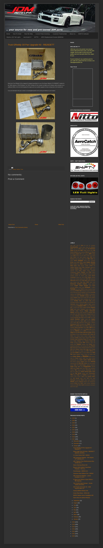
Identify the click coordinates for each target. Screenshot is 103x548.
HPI (71, 307)
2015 (73, 524)
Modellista (72, 327)
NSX (85, 331)
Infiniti (75, 309)
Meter (88, 324)
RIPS (74, 349)
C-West (91, 265)
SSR (74, 361)
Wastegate (72, 380)
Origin (91, 334)
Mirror (86, 325)
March (75, 514)
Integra (86, 311)
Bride (81, 264)
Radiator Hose (85, 344)
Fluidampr (84, 290)
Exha (83, 287)
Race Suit (93, 342)
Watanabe (78, 380)
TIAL (74, 371)
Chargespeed (73, 272)
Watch (82, 380)
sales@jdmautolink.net (76, 62)
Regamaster (75, 347)
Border (71, 262)
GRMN (93, 300)
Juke (76, 314)
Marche (86, 322)
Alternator (83, 252)
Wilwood (81, 381)
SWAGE (93, 366)
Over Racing (77, 336)
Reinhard (84, 347)
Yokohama (93, 383)
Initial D (78, 309)
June (75, 507)
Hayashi (93, 304)
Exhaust (87, 287)
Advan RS (88, 247)
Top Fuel (72, 373)
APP (81, 253)
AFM (79, 248)
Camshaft (87, 267)
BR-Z (81, 262)
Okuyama (85, 334)
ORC (89, 334)
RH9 (71, 349)
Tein (76, 370)
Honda (88, 305)
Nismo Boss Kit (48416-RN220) (81, 497)
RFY (94, 347)
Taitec (81, 368)
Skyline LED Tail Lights (13, 37)
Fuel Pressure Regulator (80, 292)
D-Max (77, 279)
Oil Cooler (88, 332)
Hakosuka (72, 304)
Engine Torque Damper (81, 285)
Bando (88, 257)
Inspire (87, 309)
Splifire (81, 359)
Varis (83, 376)
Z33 (75, 384)
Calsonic (76, 267)
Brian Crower (73, 263)
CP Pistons (81, 275)
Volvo (85, 378)
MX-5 (78, 329)
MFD (71, 326)
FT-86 (73, 292)
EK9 (94, 282)
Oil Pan (93, 332)
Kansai (82, 315)
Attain (84, 255)
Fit (75, 290)
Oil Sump (77, 334)
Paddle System (91, 336)
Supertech (93, 364)
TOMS (93, 371)
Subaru (85, 363)
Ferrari (93, 289)
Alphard (76, 252)
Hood (91, 305)
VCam (85, 376)
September (77, 500)
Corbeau (72, 275)
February (76, 516)
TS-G (81, 374)
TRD (71, 375)
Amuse (93, 252)
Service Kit (86, 354)
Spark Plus (85, 358)
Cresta (77, 277)
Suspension (87, 366)
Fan (77, 289)
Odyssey (93, 330)
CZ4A (74, 279)
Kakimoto (77, 315)
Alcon (91, 250)
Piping (80, 337)
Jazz (94, 312)
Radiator (79, 344)
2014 (73, 526)
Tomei (82, 371)
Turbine (84, 375)
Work (82, 383)
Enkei (90, 285)
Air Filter (80, 250)
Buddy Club (77, 265)
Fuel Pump (88, 292)
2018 (73, 437)
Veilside (89, 376)
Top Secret (78, 373)
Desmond (93, 279)
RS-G (76, 350)
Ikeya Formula (86, 307)
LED (89, 319)
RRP (73, 350)
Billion (83, 258)
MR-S (91, 327)
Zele (77, 384)
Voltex (81, 378)
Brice (78, 263)
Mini (81, 325)
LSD (77, 322)
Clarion (93, 272)
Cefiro (80, 270)
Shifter (74, 356)
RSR (79, 350)
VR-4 (88, 378)
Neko (71, 330)
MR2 (94, 327)
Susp (82, 366)
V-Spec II (79, 376)
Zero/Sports (87, 384)
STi (77, 363)
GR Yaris (93, 299)
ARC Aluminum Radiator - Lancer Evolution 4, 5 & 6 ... (82, 476)
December (76, 441)
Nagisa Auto (88, 329)
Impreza (93, 307)
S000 (71, 352)
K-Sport (89, 314)
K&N (92, 314)
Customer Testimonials (60, 34)
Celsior (88, 270)
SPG (78, 359)
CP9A (86, 275)
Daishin (81, 279)
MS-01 (71, 329)
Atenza (77, 255)
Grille (90, 300)
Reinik (87, 347)
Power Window (77, 340)
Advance (93, 247)
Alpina (79, 252)
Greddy (14, 169)
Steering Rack (73, 363)
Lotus (71, 322)
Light (82, 320)
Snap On (72, 358)
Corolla (76, 275)
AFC (77, 248)
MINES (78, 325)
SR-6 (71, 361)
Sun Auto (90, 363)
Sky (81, 356)
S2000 (77, 352)
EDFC (91, 282)
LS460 (74, 322)
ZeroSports (92, 384)
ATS (82, 255)
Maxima (93, 322)
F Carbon (93, 287)
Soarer (76, 358)
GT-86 (84, 302)
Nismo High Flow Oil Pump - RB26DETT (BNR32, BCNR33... (84, 452)
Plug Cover (92, 337)
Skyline (18, 169)
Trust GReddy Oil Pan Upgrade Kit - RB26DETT (31, 45)
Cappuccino (92, 267)
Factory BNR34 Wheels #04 (80, 490)
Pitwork (87, 337)
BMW (92, 258)
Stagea (82, 361)
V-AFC (75, 376)
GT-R (91, 302)
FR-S (91, 290)
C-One (86, 265)
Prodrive (87, 340)
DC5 (87, 279)
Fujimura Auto (73, 294)
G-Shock (72, 295)
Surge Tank (77, 366)
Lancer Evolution (75, 319)
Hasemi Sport (87, 304)
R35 (84, 342)
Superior (88, 364)
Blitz (89, 259)
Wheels (72, 381)
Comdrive (89, 273)
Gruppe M (77, 302)
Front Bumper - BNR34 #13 (80, 471)
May (75, 510)
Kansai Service (88, 315)
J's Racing (89, 312)
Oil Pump (72, 334)
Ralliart (90, 344)
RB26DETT (78, 346)
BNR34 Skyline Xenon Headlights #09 (83, 495)
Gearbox (93, 297)
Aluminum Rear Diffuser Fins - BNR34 (83, 473)
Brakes (88, 262)
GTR (94, 302)
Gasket (75, 297)
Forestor (88, 290)
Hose (94, 305)
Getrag (72, 299)
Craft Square (91, 275)
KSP (89, 317)
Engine (89, 284)
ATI (80, 255)
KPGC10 (86, 317)
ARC (90, 254)
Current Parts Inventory (43, 34)
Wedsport (93, 380)
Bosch (75, 262)
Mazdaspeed (73, 324)
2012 (73, 531)
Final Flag (72, 290)
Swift (71, 368)
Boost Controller (91, 260)
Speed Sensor (92, 358)
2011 (73, 533)
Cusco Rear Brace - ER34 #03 (81, 493)
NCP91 (93, 329)
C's (94, 265)
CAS (91, 269)
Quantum (76, 342)
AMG (90, 252)
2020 (73, 432)
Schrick (90, 352)
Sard (88, 352)
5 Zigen (81, 245)
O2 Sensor (89, 330)
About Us (72, 34)
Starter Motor (87, 361)
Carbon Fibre (78, 269)
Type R (90, 374)
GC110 (82, 297)
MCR (78, 324)
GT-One (88, 302)
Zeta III (71, 386)
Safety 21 (81, 352)
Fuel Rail (93, 292)
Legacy (93, 319)
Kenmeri (76, 317)
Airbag (84, 250)
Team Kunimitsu (91, 368)
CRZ (83, 277)
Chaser (78, 272)
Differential (72, 280)
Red (71, 347)
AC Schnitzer (92, 245)
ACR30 (80, 247)
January (76, 519)
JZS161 (85, 314)
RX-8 (91, 351)
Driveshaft (93, 280)
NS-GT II (81, 330)
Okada (81, 334)
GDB (85, 297)
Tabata (77, 368)
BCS (94, 257)
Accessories (74, 247)
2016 (73, 522)
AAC (87, 245)
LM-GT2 (89, 320)
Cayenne (72, 270)
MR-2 (88, 327)
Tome (79, 371)
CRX (80, 277)
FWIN (83, 294)
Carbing (72, 269)
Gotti (89, 299)
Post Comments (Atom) (21, 227)
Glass (82, 299)
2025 (73, 420)
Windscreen (92, 381)
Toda (76, 371)
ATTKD (87, 255)
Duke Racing (73, 282)
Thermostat (88, 370)
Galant (78, 295)
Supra (71, 366)
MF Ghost (93, 324)
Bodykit (80, 260)
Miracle (83, 325)
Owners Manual (83, 336)
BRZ (90, 263)
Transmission (92, 373)
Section (78, 354)
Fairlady (72, 289)
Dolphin (89, 280)
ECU (87, 282)
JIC (74, 314)
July (75, 505)
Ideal (78, 307)
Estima (76, 287)
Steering (93, 361)
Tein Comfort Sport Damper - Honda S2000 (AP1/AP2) (82, 484)
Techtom (72, 370)
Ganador (82, 295)
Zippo (76, 386)
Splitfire (85, 359)
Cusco (89, 277)
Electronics (73, 284)
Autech (93, 255)
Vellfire (93, 376)
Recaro (93, 346)
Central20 (93, 270)
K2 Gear (72, 315)
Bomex (85, 260)
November (76, 443)
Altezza (87, 252)
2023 (73, 425)
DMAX (80, 280)
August (76, 503)
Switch (74, 368)
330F (74, 245)
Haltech (77, 304)
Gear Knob (88, 297)
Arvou (71, 255)
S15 (74, 352)
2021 (73, 429)
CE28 (76, 270)
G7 (75, 295)
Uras (94, 374)
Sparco (80, 358)
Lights (84, 320)
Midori (74, 325)
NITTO (36, 37)
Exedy (80, 287)
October (76, 445)
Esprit (93, 285)
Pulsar (71, 342)
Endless (85, 284)
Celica (84, 270)
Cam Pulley (82, 267)
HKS (84, 306)
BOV (78, 262)
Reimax (80, 347)
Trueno (74, 374)
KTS (92, 317)
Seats (74, 354)
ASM (74, 255)
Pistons (83, 337)
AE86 (71, 248)
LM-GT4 (93, 320)
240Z (71, 245)
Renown (91, 347)
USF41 (71, 376)
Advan (83, 247)
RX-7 (88, 351)
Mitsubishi (91, 325)
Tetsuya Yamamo (81, 370)
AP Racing (73, 253)
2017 (73, 439)
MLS (94, 325)
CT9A (85, 277)
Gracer (71, 300)
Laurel (86, 319)
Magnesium (81, 322)
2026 (73, 418)
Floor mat (78, 290)
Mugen (75, 329)
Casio (94, 269)
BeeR (76, 258)
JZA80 (81, 314)
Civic (90, 272)
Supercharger (82, 364)
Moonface (80, 327)
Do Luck (84, 280)
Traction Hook (85, 373)
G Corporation (92, 294)
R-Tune (80, 342)
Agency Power (84, 248)
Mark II (89, 322)
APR (83, 253)
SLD (90, 356)
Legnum (72, 320)
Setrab (91, 354)
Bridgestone (85, 263)
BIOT (86, 258)
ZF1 (74, 386)
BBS (91, 257)
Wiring (75, 383)
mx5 (81, 329)
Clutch (76, 274)
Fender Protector (88, 289)
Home (8, 34)
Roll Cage (85, 349)
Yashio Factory (87, 383)
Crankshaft (72, 277)
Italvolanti (85, 312)
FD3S (79, 289)
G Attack (86, 294)
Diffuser (77, 280)
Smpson (93, 356)
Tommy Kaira (88, 371)
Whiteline (77, 381)
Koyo (82, 317)
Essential (72, 287)
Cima (87, 272)
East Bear (82, 282)
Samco (84, 352)
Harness (81, 304)
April (75, 512)
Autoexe (84, 257)
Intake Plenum (79, 310)
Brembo (93, 262)
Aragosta (86, 253)
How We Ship (28, 34)
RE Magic (89, 346)
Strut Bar (81, 363)
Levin (75, 320)
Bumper (82, 265)
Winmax (72, 383)
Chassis (83, 272)
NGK (74, 330)
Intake (90, 309)
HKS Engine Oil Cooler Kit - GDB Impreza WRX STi (82, 487)
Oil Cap (76, 332)
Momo (76, 327)
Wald (94, 378)
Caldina (72, 267)
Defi (89, 279)
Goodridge (85, 299)
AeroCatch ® (27, 37)
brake (84, 262)
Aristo (93, 253)
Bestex (79, 258)
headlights (80, 306)
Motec (84, 327)
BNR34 (75, 260)
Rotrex (90, 349)
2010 (73, 536)
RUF (85, 350)
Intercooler (92, 311)
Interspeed (77, 312)
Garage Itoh (88, 295)
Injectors (83, 309)
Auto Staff (79, 257)
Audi (91, 255)
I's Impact (75, 307)
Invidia (81, 312)
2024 (73, 423)
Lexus (78, 320)
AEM (74, 248)
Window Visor (87, 381)
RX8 (94, 350)
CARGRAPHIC (86, 269)
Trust (22, 169)
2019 (73, 434)
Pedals (76, 337)
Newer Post (11, 224)
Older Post (61, 224)
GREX (80, 300)
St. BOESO (77, 361)
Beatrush (72, 258)
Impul (71, 309)
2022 (73, 427)
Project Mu (92, 340)
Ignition (81, 307)
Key (80, 317)
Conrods (93, 273)
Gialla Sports (77, 299)
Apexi (77, 254)
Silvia (78, 356)
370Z (77, 245)
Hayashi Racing (73, 305)
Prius (83, 340)
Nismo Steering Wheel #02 (80, 465)
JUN (79, 314)
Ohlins (72, 332)
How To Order (17, 34)
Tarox (84, 368)
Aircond (88, 250)
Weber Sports (87, 380)
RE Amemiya (83, 346)
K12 (94, 314)
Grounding (72, 302)
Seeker (82, 354)
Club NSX (72, 273)
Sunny (71, 364)
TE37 (86, 368)
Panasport (72, 337)
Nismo (77, 331)
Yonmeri (72, 384)
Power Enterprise (79, 339)
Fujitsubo (79, 294)
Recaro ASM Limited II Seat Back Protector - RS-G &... (82, 468)
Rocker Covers (79, 349)
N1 (84, 329)
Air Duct (76, 250)
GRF (84, 300)
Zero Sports (82, 384)
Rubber (81, 350)
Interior (72, 312)
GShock (81, 302)
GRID (86, 300)
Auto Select (73, 257)
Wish (79, 383)
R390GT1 (88, 342)
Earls (78, 282)
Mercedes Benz (83, 324)
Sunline (93, 363)
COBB (80, 273)
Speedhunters (73, 359)
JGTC (71, 314)
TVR (88, 374)
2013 (73, 529)
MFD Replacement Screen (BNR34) (52, 37)
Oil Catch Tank (82, 332)
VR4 (91, 378)
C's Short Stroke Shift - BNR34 (81, 455)
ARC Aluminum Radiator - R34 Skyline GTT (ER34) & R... (83, 458)
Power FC (85, 339)
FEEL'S (82, 289)
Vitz (71, 378)
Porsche (72, 339)
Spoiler (89, 360)
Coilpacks (84, 273)
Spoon (93, 359)
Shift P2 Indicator (83, 34)
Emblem (79, 284)
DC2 (84, 279)
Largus (82, 319)
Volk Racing (76, 378)
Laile (94, 317)
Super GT (76, 364)
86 (84, 245)
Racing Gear (73, 344)
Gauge (78, 297)
